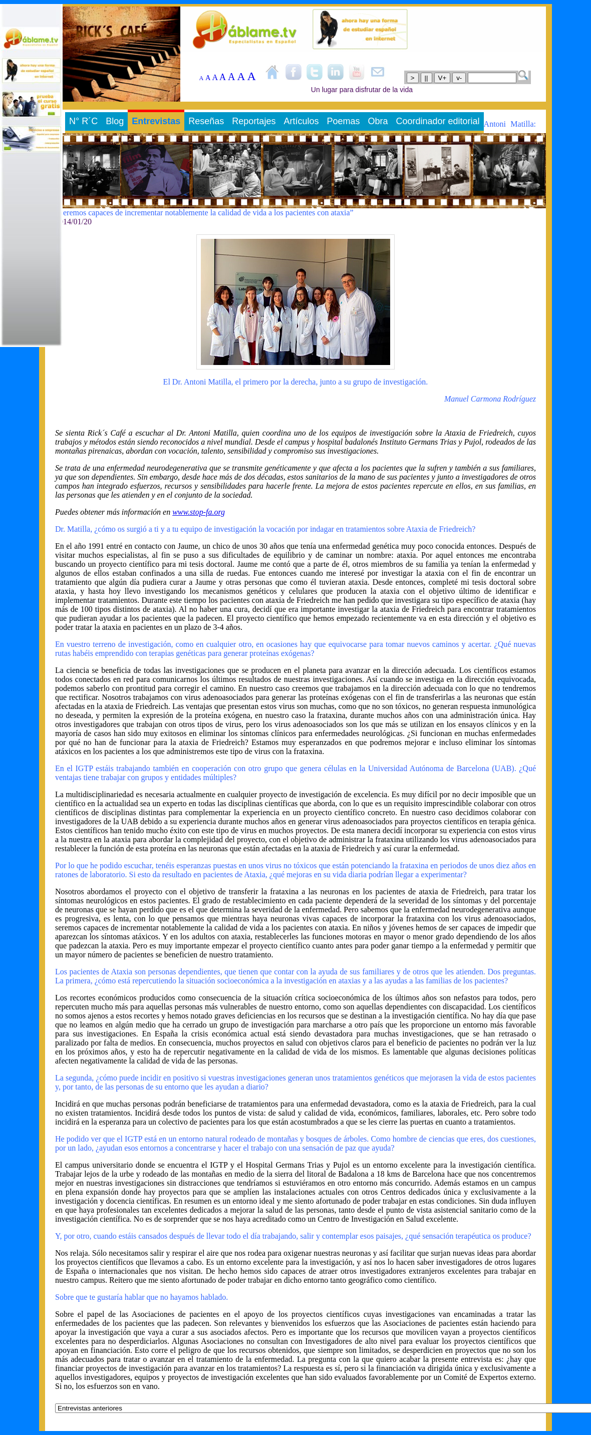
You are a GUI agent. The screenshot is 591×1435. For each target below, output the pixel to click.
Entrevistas (156, 121)
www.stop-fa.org (198, 512)
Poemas (343, 121)
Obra (378, 121)
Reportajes (253, 121)
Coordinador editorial (438, 121)
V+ (442, 78)
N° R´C (83, 121)
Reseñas (206, 121)
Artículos (301, 121)
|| (426, 78)
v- (459, 78)
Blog (115, 121)
